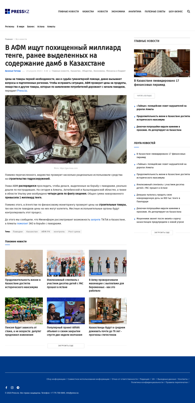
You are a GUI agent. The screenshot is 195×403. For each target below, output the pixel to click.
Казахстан (76, 71)
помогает (22, 223)
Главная (9, 39)
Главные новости (60, 71)
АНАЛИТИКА (134, 11)
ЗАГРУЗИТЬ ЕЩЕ (65, 346)
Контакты (183, 379)
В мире (20, 26)
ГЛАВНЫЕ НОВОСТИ (68, 11)
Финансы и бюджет (116, 71)
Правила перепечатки (177, 382)
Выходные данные (167, 379)
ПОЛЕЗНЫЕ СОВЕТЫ (155, 11)
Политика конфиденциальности (147, 382)
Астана (40, 26)
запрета (95, 219)
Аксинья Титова (13, 71)
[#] (17, 10)
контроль (59, 231)
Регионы (9, 26)
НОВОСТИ (103, 11)
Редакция (145, 379)
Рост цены (74, 231)
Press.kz (22, 90)
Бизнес (31, 26)
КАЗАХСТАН (88, 11)
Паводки (18, 231)
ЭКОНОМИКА (118, 11)
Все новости (21, 39)
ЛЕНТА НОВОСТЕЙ (144, 143)
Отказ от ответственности (125, 379)
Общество (87, 71)
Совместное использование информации (89, 379)
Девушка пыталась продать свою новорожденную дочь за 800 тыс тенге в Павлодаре (158, 198)
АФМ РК (46, 231)
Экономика (99, 71)
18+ (154, 379)
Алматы (51, 26)
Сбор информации (56, 379)
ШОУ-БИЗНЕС (176, 11)
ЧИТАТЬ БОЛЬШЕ (144, 96)
